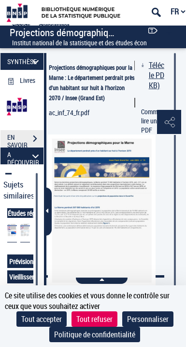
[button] (169, 122)
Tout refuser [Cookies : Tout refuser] (94, 319)
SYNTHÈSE (24, 61)
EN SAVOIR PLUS (25, 139)
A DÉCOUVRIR (24, 155)
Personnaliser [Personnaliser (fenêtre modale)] (148, 319)
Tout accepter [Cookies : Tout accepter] (41, 319)
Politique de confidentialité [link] (94, 334)
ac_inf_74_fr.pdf (69, 112)
